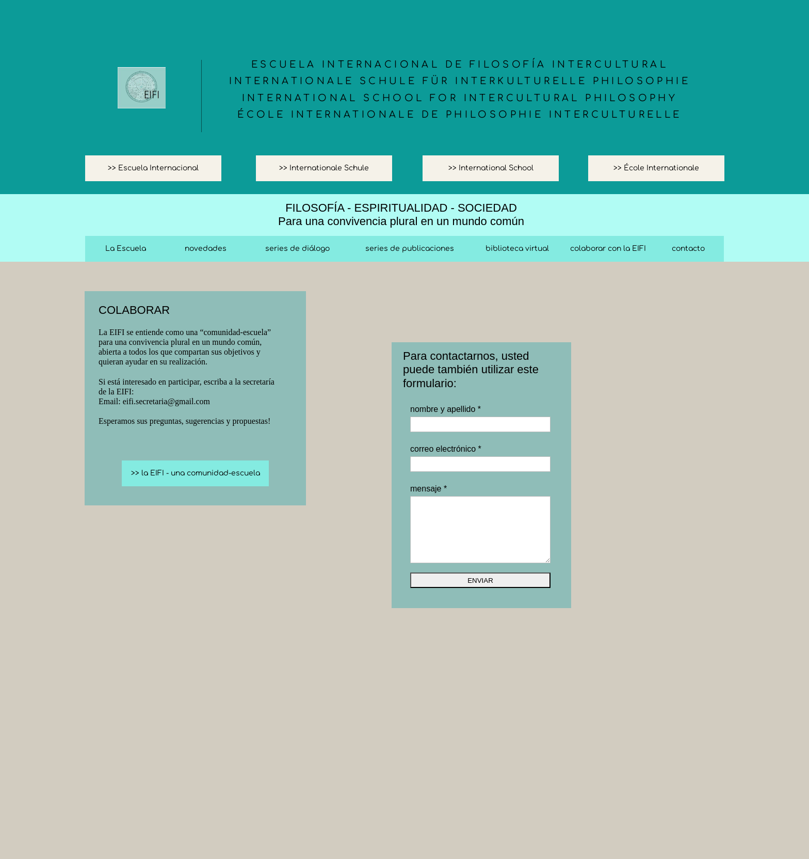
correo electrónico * (445, 448)
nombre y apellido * (445, 409)
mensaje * (428, 488)
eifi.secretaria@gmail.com (166, 401)
